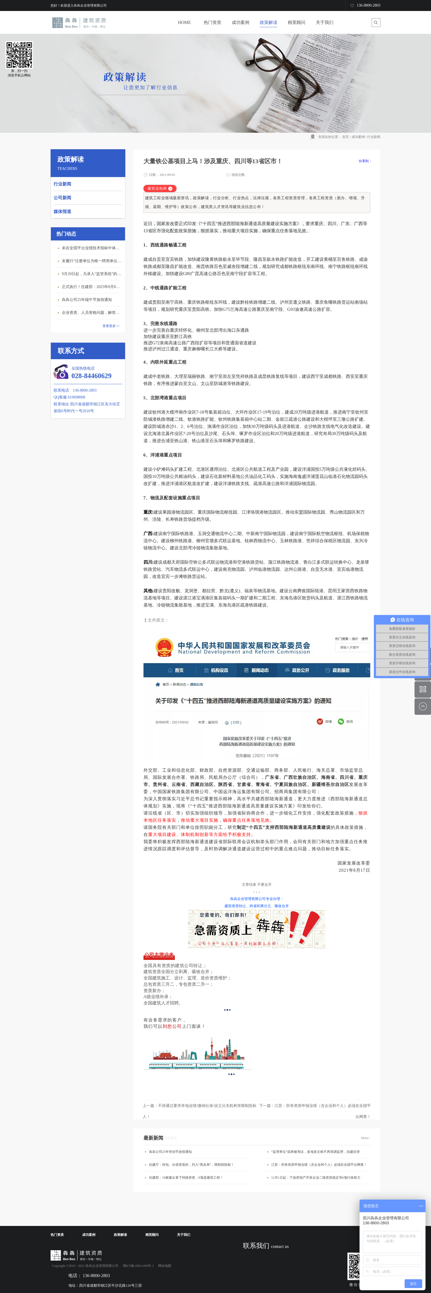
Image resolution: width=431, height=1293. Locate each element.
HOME (184, 22)
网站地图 (163, 1266)
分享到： (365, 161)
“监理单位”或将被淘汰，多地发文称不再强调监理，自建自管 (315, 1152)
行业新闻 (373, 137)
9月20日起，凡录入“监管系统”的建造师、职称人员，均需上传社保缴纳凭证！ (92, 274)
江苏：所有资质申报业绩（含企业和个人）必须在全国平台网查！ (319, 1165)
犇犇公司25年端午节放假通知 (87, 300)
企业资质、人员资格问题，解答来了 (92, 313)
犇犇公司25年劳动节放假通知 (170, 1152)
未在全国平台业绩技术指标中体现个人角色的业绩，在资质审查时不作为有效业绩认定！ (92, 248)
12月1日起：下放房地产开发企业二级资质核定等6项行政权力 (315, 1178)
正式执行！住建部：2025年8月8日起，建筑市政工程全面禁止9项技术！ (92, 287)
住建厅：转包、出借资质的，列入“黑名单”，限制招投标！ (191, 1165)
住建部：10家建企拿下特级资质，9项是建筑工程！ (186, 1178)
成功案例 (358, 137)
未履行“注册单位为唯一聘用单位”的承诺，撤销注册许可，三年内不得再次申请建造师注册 (92, 261)
